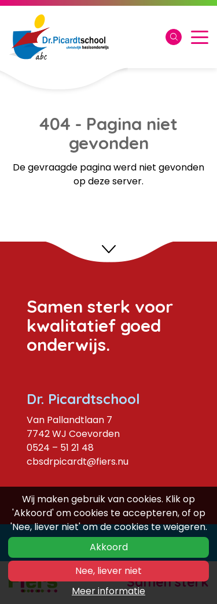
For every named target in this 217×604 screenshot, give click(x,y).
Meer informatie (108, 591)
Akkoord (109, 547)
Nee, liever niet (108, 570)
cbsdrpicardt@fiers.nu (77, 461)
